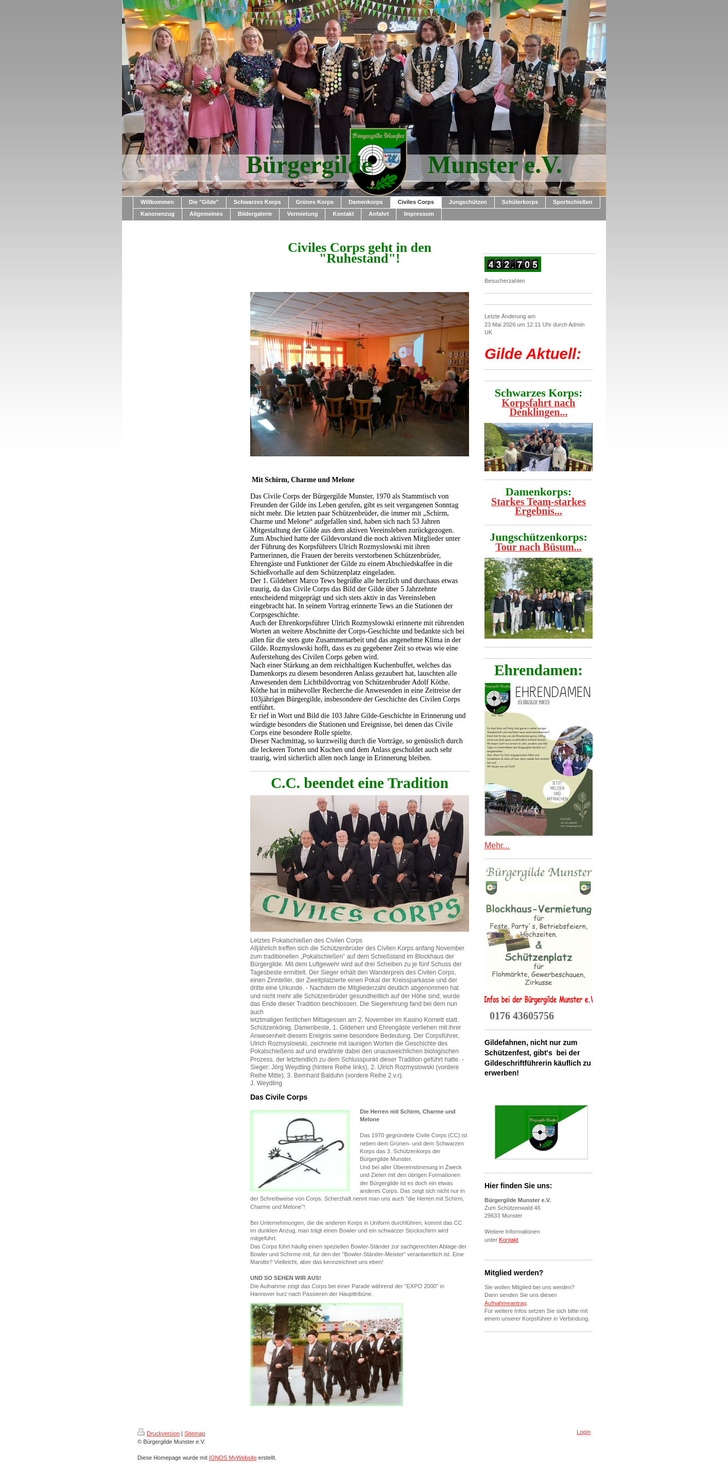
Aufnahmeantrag (505, 1303)
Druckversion (158, 1433)
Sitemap (194, 1433)
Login (584, 1432)
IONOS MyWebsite (233, 1458)
